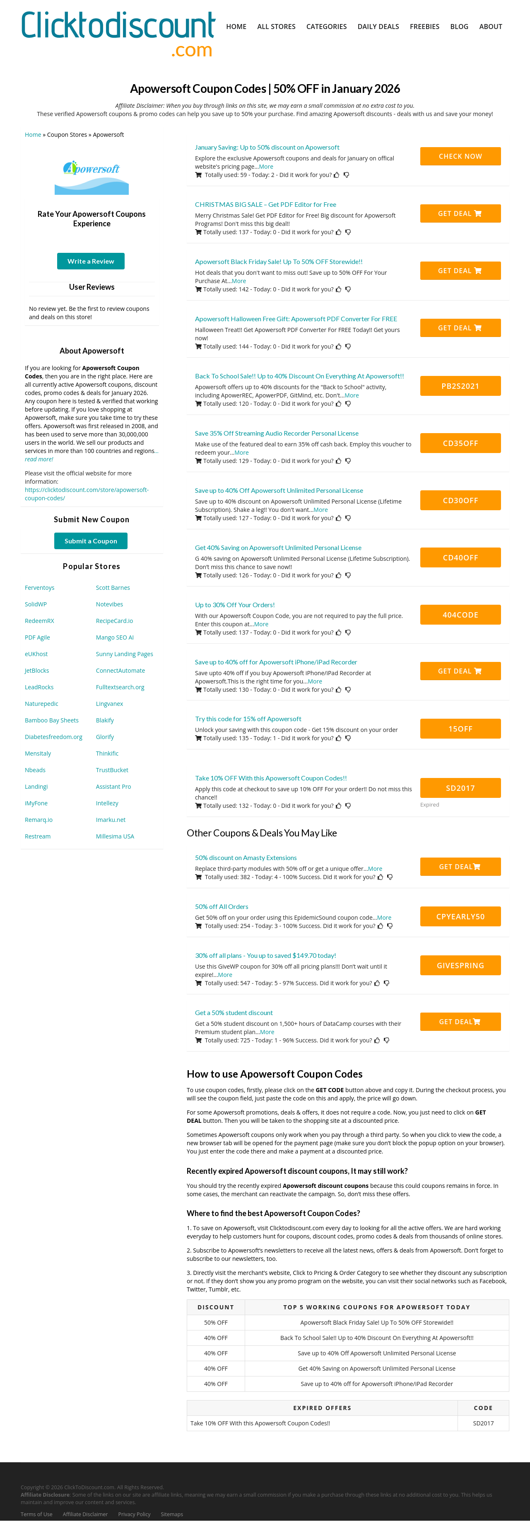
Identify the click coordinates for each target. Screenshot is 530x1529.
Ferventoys (39, 587)
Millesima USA (115, 836)
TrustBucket (112, 770)
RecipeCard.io (114, 621)
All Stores (276, 26)
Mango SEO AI (115, 637)
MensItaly (38, 753)
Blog (459, 26)
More (266, 166)
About (491, 26)
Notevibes (109, 604)
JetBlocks (37, 670)
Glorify (105, 737)
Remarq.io (39, 820)
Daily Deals (378, 26)
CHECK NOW (460, 156)
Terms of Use (37, 1514)
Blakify (105, 720)
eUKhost (36, 654)
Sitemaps (172, 1514)
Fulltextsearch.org (120, 687)
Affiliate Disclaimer (85, 1514)
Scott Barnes (113, 587)
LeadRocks (39, 687)
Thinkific (107, 753)
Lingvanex (109, 704)
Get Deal (460, 213)
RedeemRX (39, 621)
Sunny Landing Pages (124, 654)
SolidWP (36, 604)
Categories (326, 26)
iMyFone (36, 803)
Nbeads (35, 770)
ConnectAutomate (120, 670)
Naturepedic (41, 704)
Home (236, 26)
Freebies (424, 26)
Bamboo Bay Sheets (52, 720)
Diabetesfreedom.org (53, 737)
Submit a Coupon (91, 541)
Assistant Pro (113, 786)
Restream (38, 836)
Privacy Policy (134, 1514)
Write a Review (90, 261)
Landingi (36, 786)
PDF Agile (37, 637)
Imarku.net (110, 820)
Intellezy (107, 803)
